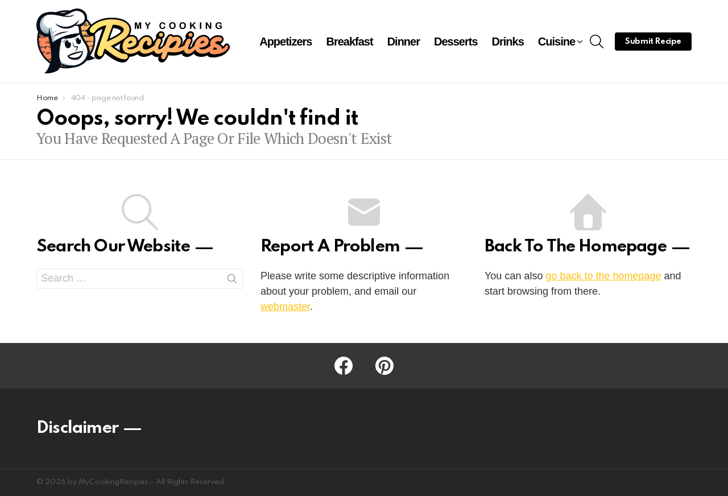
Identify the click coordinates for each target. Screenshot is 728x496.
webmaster (285, 306)
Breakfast (349, 41)
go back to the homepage (603, 276)
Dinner (403, 41)
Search (232, 281)
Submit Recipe (653, 42)
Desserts (456, 41)
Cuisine (556, 42)
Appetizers (285, 41)
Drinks (508, 41)
